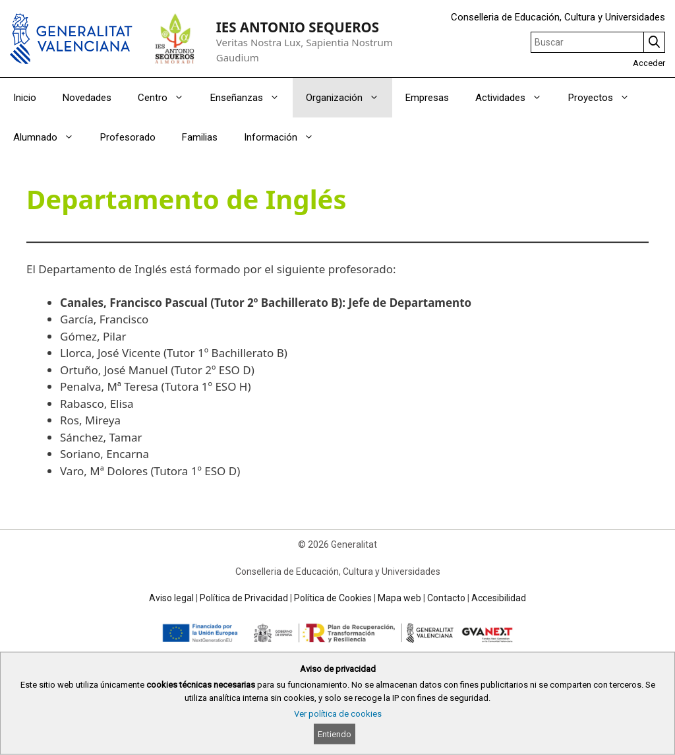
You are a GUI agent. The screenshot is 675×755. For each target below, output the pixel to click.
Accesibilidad (498, 598)
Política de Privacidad (244, 598)
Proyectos (605, 97)
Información (285, 137)
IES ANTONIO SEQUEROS (297, 27)
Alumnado (50, 137)
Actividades (515, 97)
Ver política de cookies (338, 714)
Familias (200, 137)
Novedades (87, 98)
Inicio (24, 98)
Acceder (649, 63)
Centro (167, 97)
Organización (349, 97)
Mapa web (399, 598)
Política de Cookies (333, 598)
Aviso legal (171, 598)
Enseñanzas (251, 97)
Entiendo (334, 734)
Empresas (427, 98)
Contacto (446, 598)
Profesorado (128, 137)
